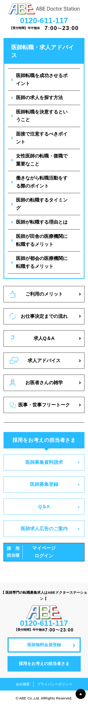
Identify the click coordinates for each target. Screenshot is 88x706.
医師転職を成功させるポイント (42, 79)
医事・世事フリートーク (40, 405)
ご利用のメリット (36, 294)
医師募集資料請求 (44, 462)
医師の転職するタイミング (42, 203)
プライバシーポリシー (54, 684)
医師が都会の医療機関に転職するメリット (42, 262)
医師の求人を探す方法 (39, 97)
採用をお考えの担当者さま (44, 663)
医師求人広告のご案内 (44, 528)
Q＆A (44, 506)
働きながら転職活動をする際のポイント (42, 181)
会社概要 (23, 684)
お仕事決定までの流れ (39, 316)
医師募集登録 (44, 484)
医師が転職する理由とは (42, 222)
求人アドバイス (35, 360)
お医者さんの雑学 (36, 383)
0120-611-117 (44, 20)
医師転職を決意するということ (42, 115)
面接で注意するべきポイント (42, 137)
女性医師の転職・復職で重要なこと (42, 159)
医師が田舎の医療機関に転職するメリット (42, 240)
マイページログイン (31, 552)
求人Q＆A (32, 339)
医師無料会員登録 (44, 644)
